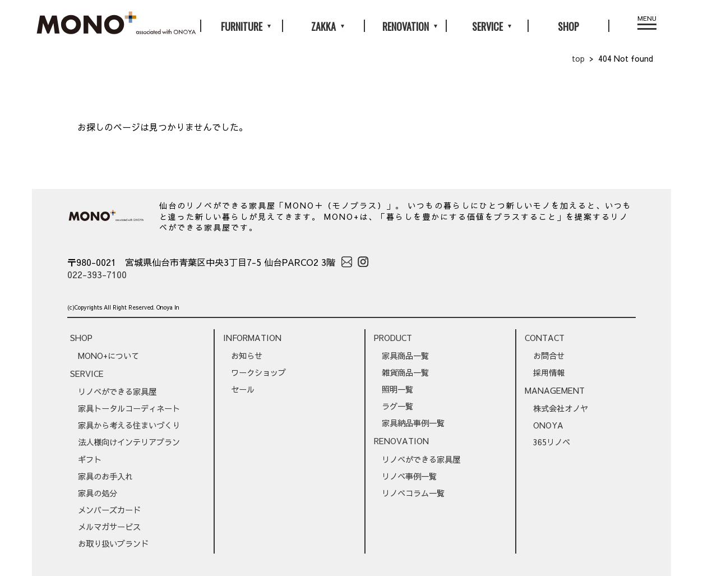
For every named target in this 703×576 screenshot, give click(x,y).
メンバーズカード (109, 509)
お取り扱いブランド (113, 543)
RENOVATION (401, 440)
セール (243, 389)
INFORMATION (252, 337)
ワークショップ (258, 372)
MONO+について (108, 355)
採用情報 (549, 372)
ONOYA (548, 425)
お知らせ (246, 355)
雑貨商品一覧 (405, 372)
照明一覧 (397, 389)
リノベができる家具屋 (117, 391)
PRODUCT (393, 337)
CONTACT (545, 337)
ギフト (89, 459)
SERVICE (87, 373)
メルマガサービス (109, 526)
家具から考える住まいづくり (129, 425)
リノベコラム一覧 (413, 493)
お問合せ (549, 355)
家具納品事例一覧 (413, 422)
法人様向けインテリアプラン (129, 442)
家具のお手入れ (105, 476)
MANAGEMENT (555, 390)
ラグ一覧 (397, 406)
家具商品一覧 (405, 355)
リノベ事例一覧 (409, 476)
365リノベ (551, 442)
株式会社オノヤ (560, 408)
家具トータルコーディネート (129, 408)
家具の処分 (97, 493)
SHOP (568, 26)
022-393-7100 (97, 274)
